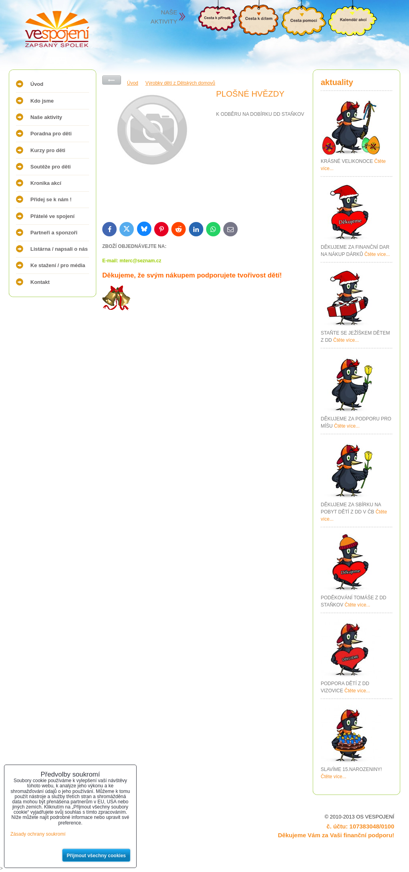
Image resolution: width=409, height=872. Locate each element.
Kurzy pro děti (47, 150)
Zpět (111, 80)
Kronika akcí (45, 183)
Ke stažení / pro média (57, 265)
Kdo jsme (42, 101)
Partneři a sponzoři (53, 233)
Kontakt (40, 282)
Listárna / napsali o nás (59, 249)
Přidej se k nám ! (50, 199)
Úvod (37, 84)
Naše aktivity (46, 117)
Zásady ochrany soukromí (38, 834)
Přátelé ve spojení (52, 216)
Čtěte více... (377, 254)
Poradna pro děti (50, 134)
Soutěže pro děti (50, 167)
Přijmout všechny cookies (96, 855)
